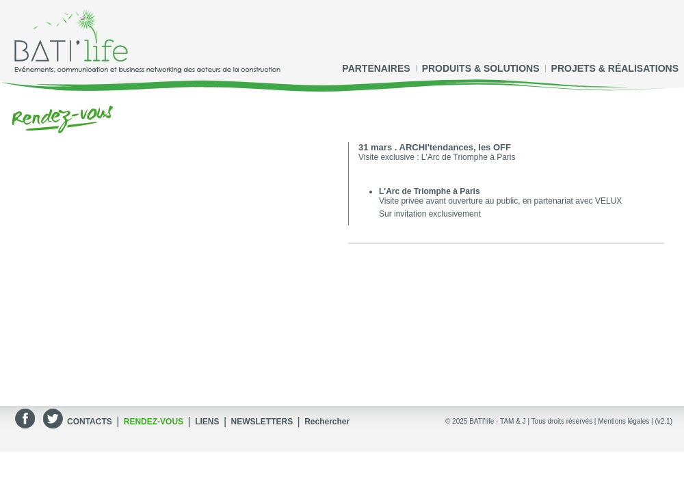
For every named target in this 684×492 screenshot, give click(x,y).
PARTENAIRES (376, 68)
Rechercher (327, 421)
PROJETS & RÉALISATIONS (615, 68)
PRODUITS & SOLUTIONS (481, 68)
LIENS (207, 421)
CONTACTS (89, 421)
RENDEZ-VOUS (153, 421)
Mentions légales (623, 421)
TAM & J (513, 421)
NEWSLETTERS (262, 421)
